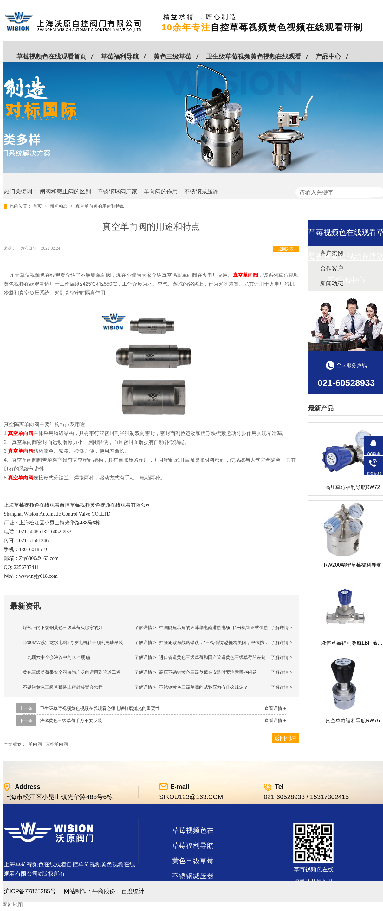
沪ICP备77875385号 (30, 891)
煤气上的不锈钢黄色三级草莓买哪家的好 (63, 627)
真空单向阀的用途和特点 (99, 206)
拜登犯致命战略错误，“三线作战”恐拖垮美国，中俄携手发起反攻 (222, 642)
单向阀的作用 (161, 191)
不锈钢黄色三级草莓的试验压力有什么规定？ (203, 687)
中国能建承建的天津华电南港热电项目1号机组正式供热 (213, 627)
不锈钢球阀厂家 (117, 191)
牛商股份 (103, 891)
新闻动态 (59, 206)
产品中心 (328, 56)
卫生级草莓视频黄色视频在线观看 (253, 56)
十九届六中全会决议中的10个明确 (56, 657)
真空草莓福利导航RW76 (352, 720)
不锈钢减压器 (201, 191)
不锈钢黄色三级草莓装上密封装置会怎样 (63, 687)
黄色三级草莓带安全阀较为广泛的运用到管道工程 (71, 672)
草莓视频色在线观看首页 (51, 56)
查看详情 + (275, 708)
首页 (38, 206)
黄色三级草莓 (172, 56)
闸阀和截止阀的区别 (65, 191)
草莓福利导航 (120, 56)
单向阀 (35, 744)
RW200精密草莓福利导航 (352, 565)
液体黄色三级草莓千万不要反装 (71, 720)
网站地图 (13, 905)
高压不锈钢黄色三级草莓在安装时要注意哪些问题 (208, 672)
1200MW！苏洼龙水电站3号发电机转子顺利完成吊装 (73, 642)
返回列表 (286, 249)
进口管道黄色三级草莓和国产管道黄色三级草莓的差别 (212, 657)
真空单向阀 (57, 744)
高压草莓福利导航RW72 (352, 487)
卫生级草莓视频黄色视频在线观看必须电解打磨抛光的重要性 (100, 708)
